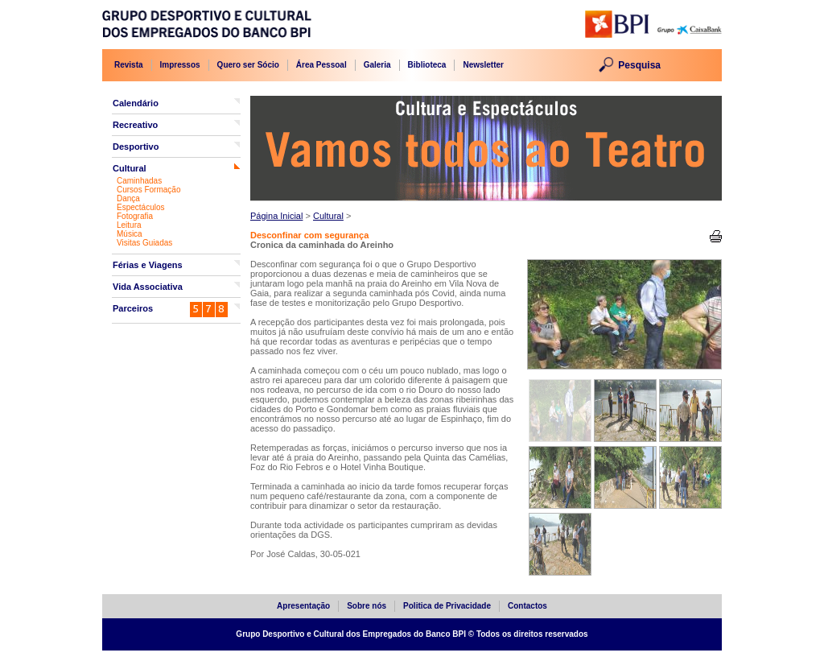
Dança (128, 198)
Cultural (129, 168)
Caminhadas (139, 180)
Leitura (129, 225)
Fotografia (135, 216)
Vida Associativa (148, 286)
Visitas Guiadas (144, 242)
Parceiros (133, 308)
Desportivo (136, 146)
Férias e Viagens (148, 265)
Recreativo (135, 125)
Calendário (136, 103)
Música (129, 233)
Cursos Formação (148, 189)
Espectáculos (140, 207)
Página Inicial (276, 216)
